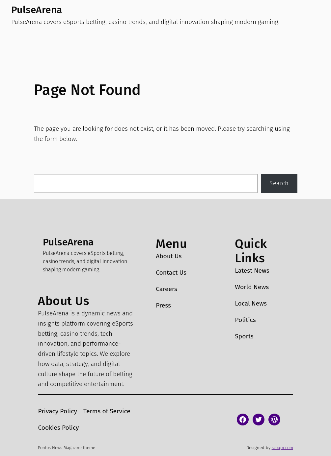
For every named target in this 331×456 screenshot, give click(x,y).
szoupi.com (282, 447)
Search (279, 183)
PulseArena (36, 10)
